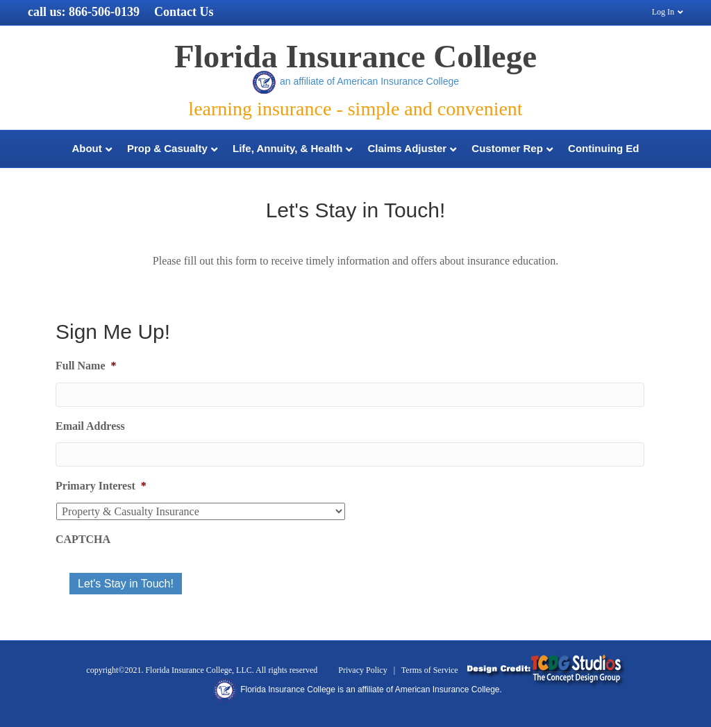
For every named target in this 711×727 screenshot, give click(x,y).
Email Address (90, 426)
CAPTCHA (83, 539)
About (86, 148)
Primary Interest (101, 486)
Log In (663, 12)
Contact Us (184, 12)
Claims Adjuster (407, 148)
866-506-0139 (104, 12)
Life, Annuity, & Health (287, 148)
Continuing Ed (603, 148)
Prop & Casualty (167, 148)
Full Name (86, 365)
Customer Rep (507, 148)
